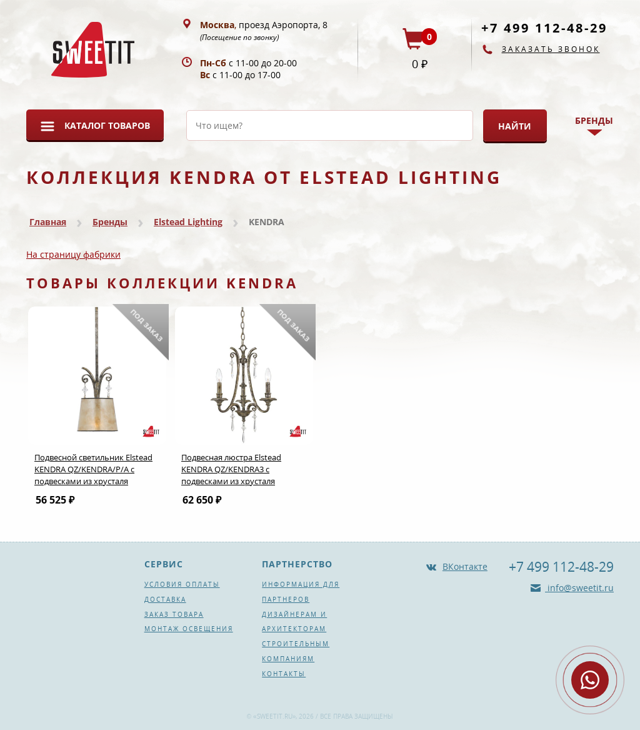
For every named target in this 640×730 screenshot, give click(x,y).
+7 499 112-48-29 (544, 27)
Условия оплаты (182, 584)
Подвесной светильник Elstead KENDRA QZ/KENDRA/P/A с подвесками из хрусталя (93, 469)
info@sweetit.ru (579, 588)
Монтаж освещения (188, 628)
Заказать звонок (551, 49)
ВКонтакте (465, 566)
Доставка (165, 599)
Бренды (110, 222)
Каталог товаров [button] (107, 125)
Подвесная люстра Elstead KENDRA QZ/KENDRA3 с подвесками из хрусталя (231, 469)
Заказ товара (174, 614)
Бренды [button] (594, 120)
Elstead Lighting (188, 222)
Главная (47, 222)
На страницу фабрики (73, 254)
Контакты (284, 673)
